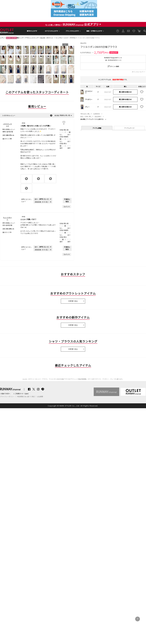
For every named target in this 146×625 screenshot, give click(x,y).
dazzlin (83, 43)
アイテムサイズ (129, 128)
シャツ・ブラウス (69, 38)
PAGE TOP (137, 619)
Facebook (29, 389)
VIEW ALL (73, 301)
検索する (144, 30)
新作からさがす (32, 31)
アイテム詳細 (97, 128)
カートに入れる (139, 30)
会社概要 (40, 396)
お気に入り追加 (141, 92)
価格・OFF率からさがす (94, 31)
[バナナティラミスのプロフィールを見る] (7, 125)
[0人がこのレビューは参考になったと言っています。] (42, 246)
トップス (59, 38)
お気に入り (133, 30)
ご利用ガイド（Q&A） (22, 393)
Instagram (38, 389)
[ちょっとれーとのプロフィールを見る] (7, 218)
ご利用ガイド (117, 30)
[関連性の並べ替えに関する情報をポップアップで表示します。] (51, 115)
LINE (42, 389)
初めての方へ (5, 393)
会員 (123, 30)
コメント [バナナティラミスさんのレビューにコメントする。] (67, 207)
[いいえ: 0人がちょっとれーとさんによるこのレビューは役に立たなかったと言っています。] (42, 249)
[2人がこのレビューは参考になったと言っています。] (42, 199)
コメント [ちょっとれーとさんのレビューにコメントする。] (67, 254)
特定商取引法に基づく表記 (26, 396)
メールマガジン (128, 30)
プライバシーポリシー (7, 396)
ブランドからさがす (72, 31)
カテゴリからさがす (51, 31)
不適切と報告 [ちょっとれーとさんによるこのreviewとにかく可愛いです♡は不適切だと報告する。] (67, 248)
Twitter (33, 389)
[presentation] (26, 179)
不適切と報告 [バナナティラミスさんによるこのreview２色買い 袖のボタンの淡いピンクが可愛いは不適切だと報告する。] (67, 200)
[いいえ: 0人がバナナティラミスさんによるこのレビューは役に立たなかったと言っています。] (42, 201)
